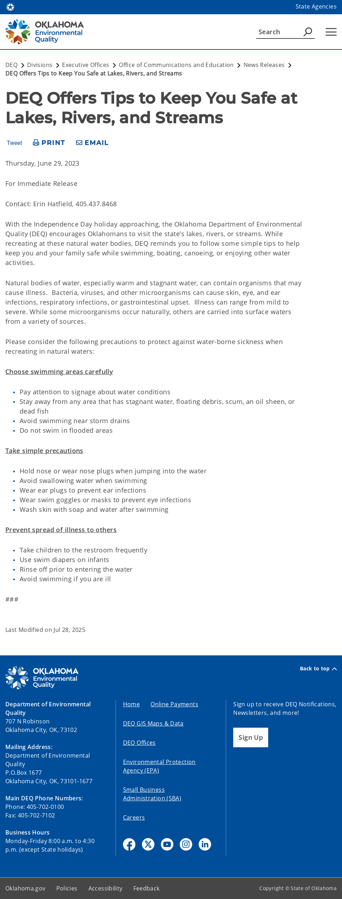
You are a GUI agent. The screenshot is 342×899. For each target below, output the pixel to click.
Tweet (14, 143)
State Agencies (316, 6)
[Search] (285, 32)
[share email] (92, 143)
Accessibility (105, 888)
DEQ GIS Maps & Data (153, 723)
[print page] (49, 143)
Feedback (146, 888)
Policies (67, 888)
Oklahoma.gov (25, 888)
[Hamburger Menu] (331, 31)
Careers (134, 817)
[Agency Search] (308, 32)
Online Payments (174, 704)
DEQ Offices (139, 743)
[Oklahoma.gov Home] (10, 6)
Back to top (318, 668)
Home (131, 704)
